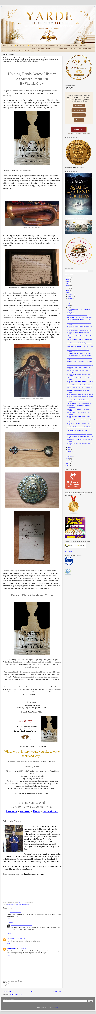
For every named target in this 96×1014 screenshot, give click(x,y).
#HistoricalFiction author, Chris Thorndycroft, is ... (79, 434)
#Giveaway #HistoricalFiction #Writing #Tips (18, 904)
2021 (67, 288)
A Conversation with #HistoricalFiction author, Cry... (80, 394)
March (69, 451)
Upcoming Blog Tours (38, 48)
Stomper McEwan (16, 925)
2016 (67, 463)
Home (4, 45)
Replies (11, 922)
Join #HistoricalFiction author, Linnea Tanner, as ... (80, 403)
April (69, 449)
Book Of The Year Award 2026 (67, 48)
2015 (67, 465)
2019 (67, 292)
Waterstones (50, 811)
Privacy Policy (37, 51)
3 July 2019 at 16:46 (24, 948)
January (70, 456)
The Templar (10, 938)
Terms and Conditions (25, 51)
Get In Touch (78, 129)
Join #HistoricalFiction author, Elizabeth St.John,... (79, 317)
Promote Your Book (37, 45)
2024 (67, 281)
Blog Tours (83, 45)
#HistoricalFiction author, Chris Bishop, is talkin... (79, 355)
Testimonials (6, 51)
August (70, 303)
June (69, 307)
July (69, 305)
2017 (67, 461)
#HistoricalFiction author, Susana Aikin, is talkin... (79, 385)
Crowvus (11, 811)
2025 (67, 279)
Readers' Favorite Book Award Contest (77, 315)
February (70, 454)
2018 (67, 459)
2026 (67, 277)
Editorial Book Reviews (70, 45)
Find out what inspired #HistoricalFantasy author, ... (80, 365)
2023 (67, 283)
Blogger (57, 1007)
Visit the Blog (78, 105)
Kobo (36, 811)
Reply (8, 918)
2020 (67, 290)
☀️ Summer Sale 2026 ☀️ (22, 45)
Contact (14, 51)
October (70, 298)
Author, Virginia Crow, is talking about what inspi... (79, 353)
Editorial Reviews (79, 115)
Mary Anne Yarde (11, 948)
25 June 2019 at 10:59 (26, 925)
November (70, 296)
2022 (67, 285)
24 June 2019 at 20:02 (15, 912)
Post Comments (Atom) (16, 994)
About (10, 45)
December (70, 294)
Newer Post (7, 991)
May (69, 447)
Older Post (57, 991)
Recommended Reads (84, 48)
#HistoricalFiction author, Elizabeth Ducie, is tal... (79, 330)
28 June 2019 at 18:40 (19, 938)
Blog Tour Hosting (51, 48)
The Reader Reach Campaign (53, 45)
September (71, 301)
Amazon (25, 811)
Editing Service (71, 313)
